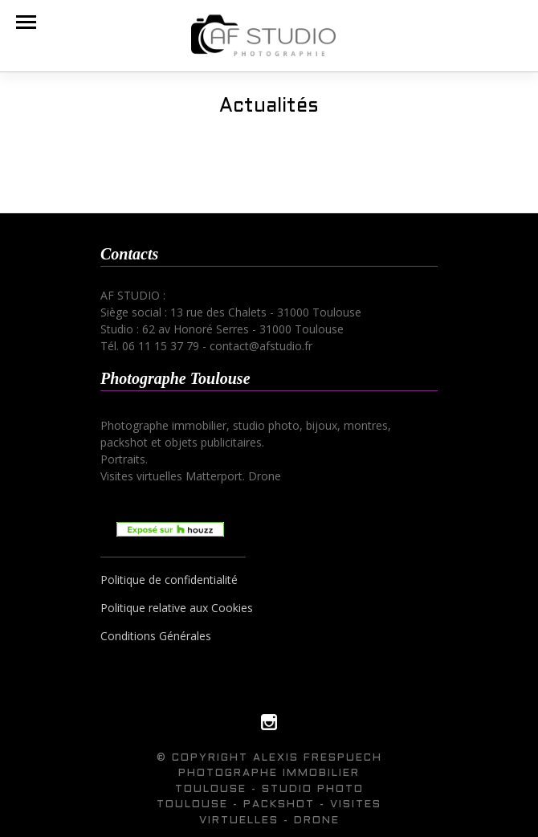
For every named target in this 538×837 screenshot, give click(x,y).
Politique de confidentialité (169, 579)
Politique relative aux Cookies (176, 607)
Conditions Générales (155, 635)
